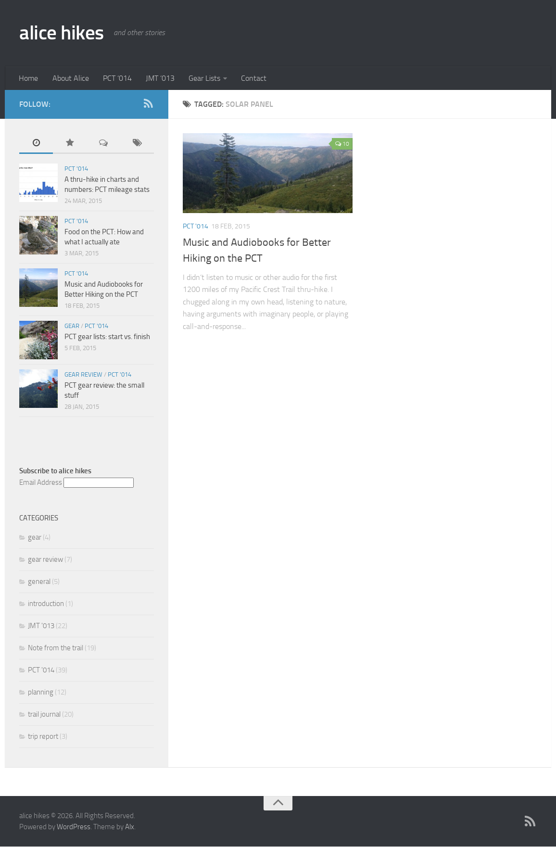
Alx (129, 827)
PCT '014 (195, 227)
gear (71, 326)
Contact (251, 78)
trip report (43, 737)
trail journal (44, 714)
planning (40, 692)
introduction (46, 604)
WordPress (73, 827)
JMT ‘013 (158, 78)
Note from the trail (55, 648)
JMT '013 (41, 626)
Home (28, 78)
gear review (83, 375)
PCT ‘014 (115, 78)
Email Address (40, 483)
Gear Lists (202, 78)
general (39, 582)
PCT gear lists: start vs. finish (107, 337)
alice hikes (62, 33)
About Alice (69, 78)
